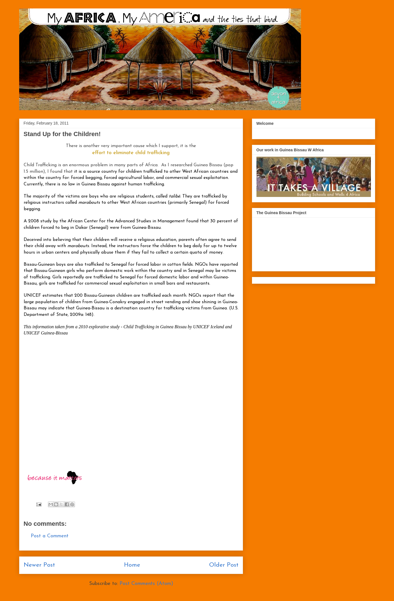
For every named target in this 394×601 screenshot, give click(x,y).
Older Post (223, 565)
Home (132, 565)
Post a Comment (49, 536)
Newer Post (39, 565)
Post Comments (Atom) (146, 583)
